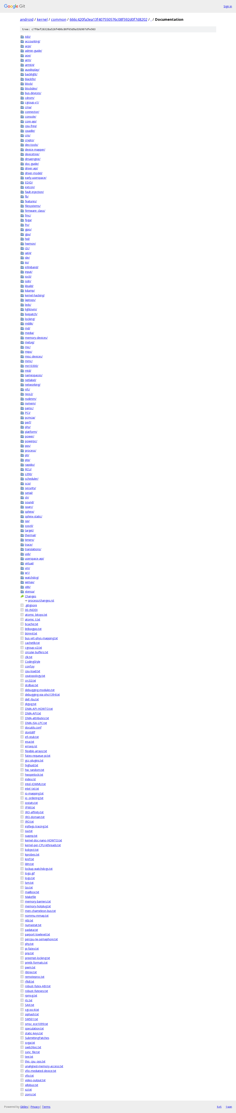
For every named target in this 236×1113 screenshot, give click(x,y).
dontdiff (30, 732)
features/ (31, 201)
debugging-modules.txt (40, 690)
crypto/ (29, 140)
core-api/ (31, 121)
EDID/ (29, 182)
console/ (30, 116)
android (26, 19)
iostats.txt (31, 803)
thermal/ (30, 535)
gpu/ (28, 234)
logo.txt (30, 878)
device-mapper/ (35, 149)
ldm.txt (29, 864)
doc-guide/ (32, 164)
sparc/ (29, 507)
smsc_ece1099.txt (36, 1024)
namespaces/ (33, 375)
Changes (30, 596)
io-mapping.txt (34, 793)
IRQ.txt (29, 821)
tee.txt (29, 1056)
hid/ (27, 239)
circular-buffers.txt (36, 652)
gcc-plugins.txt (34, 760)
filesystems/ (33, 206)
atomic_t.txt (32, 619)
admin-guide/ (33, 51)
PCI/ (27, 413)
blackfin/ (30, 79)
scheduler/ (31, 479)
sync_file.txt (32, 1052)
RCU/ (28, 469)
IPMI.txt (30, 807)
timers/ (29, 540)
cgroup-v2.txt (33, 647)
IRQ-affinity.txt (34, 812)
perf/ (28, 422)
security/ (30, 488)
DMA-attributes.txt (37, 718)
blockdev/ (31, 88)
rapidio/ (30, 465)
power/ (29, 436)
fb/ (27, 196)
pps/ (28, 446)
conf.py (29, 666)
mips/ (28, 351)
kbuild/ (29, 286)
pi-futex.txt (32, 948)
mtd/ (28, 370)
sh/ (27, 497)
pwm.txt (30, 967)
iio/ (27, 262)
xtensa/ (30, 591)
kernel (42, 19)
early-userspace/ (35, 178)
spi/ (27, 521)
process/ (30, 450)
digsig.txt (30, 704)
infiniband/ (31, 267)
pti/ (27, 455)
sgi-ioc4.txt (32, 1010)
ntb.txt (29, 920)
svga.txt (30, 1042)
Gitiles (24, 1107)
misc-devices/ (34, 356)
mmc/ (29, 361)
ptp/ (27, 460)
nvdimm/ (30, 399)
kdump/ (30, 290)
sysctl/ (29, 526)
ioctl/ (28, 276)
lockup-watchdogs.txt (39, 869)
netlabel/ (30, 380)
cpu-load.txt (32, 671)
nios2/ (29, 394)
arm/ (28, 60)
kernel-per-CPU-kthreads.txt (43, 845)
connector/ (32, 112)
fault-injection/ (34, 192)
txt (219, 1106)
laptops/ (30, 300)
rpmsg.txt (31, 995)
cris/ (27, 135)
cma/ (28, 107)
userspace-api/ (34, 558)
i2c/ (27, 248)
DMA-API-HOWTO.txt (39, 709)
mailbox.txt (32, 892)
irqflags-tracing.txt (36, 826)
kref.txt (29, 859)
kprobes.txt (32, 854)
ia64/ (28, 253)
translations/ (33, 549)
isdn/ (28, 281)
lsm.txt (29, 883)
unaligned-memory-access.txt (44, 1066)
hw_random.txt (34, 770)
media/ (29, 333)
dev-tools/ (31, 145)
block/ (29, 83)
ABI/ (28, 37)
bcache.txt (31, 624)
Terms (46, 1107)
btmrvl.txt (31, 633)
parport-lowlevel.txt (37, 934)
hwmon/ (30, 243)
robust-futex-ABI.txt (38, 986)
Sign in (228, 6)
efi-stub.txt (32, 737)
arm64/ (29, 65)
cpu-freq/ (31, 126)
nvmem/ (30, 403)
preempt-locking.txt (37, 958)
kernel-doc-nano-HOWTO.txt (43, 840)
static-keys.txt (34, 1033)
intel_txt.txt (32, 788)
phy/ (28, 427)
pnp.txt (29, 953)
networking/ (32, 384)
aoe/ (28, 55)
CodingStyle (32, 661)
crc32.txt (30, 680)
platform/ (31, 432)
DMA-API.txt (33, 713)
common (58, 19)
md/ (27, 328)
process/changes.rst (41, 600)
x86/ (28, 587)
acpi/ (28, 46)
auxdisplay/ (32, 69)
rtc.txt (28, 1000)
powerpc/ (31, 441)
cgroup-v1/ (32, 102)
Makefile (30, 897)
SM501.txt (31, 1019)
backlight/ (31, 74)
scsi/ (28, 483)
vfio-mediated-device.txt (40, 1071)
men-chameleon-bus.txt (40, 911)
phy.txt (29, 944)
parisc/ (29, 408)
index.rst (30, 779)
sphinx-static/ (33, 516)
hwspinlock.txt (34, 774)
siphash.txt (32, 1014)
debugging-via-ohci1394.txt (42, 694)
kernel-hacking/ (35, 295)
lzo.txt (29, 887)
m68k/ (29, 323)
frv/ (27, 225)
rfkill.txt (29, 981)
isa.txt (29, 831)
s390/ (28, 474)
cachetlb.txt (32, 643)
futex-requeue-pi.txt (37, 756)
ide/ (27, 257)
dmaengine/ (32, 159)
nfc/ (27, 389)
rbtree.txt (31, 972)
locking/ (30, 319)
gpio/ (28, 229)
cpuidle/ (30, 131)
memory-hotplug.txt (38, 906)
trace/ (29, 544)
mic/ (28, 347)
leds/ (28, 305)
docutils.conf (33, 727)
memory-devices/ (36, 338)
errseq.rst (31, 746)
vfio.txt (29, 1075)
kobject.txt (32, 850)
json (229, 1106)
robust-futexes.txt (36, 991)
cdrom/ (29, 98)
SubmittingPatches (37, 1038)
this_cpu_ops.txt (35, 1061)
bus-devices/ (33, 93)
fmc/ (28, 215)
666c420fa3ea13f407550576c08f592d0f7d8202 (108, 19)
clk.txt (28, 657)
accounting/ (32, 41)
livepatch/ (31, 314)
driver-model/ (33, 173)
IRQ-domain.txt (35, 817)
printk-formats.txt (36, 962)
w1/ (27, 573)
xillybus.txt (31, 1085)
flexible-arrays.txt (36, 751)
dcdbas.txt (31, 685)
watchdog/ (32, 577)
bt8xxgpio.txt (33, 629)
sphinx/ (29, 511)
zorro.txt (30, 1094)
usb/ (28, 554)
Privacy (35, 1107)
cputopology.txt (35, 676)
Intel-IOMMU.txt (35, 784)
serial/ (29, 493)
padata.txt (31, 930)
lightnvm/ (31, 309)
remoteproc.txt (34, 977)
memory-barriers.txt (38, 901)
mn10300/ (31, 366)
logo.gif (30, 873)
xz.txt (28, 1089)
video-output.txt (35, 1080)
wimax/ (29, 582)
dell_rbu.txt (32, 699)
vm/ (27, 568)
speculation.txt (34, 1028)
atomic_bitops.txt (36, 615)
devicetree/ (32, 154)
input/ (28, 272)
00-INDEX (31, 610)
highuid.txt (31, 765)
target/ (29, 530)
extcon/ (30, 187)
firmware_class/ (35, 210)
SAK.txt (29, 1005)
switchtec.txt (33, 1047)
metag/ (29, 342)
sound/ (29, 502)
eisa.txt (29, 742)
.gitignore (31, 605)
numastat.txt (33, 925)
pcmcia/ (30, 417)
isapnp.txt (31, 836)
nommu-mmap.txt (37, 915)
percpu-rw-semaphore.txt (41, 939)
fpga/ (28, 220)
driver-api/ (31, 168)
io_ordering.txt (34, 798)
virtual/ (29, 563)
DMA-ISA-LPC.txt (36, 723)
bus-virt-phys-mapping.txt (41, 638)
